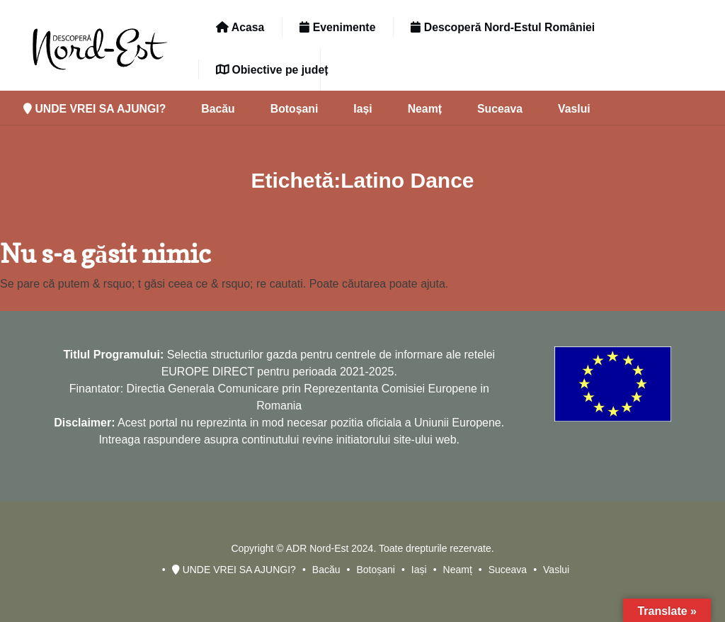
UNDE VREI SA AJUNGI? (94, 109)
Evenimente (337, 27)
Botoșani (294, 109)
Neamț (425, 109)
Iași (362, 109)
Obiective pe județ (272, 70)
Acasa (240, 27)
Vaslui (574, 109)
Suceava (500, 109)
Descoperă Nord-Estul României (503, 27)
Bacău (217, 109)
